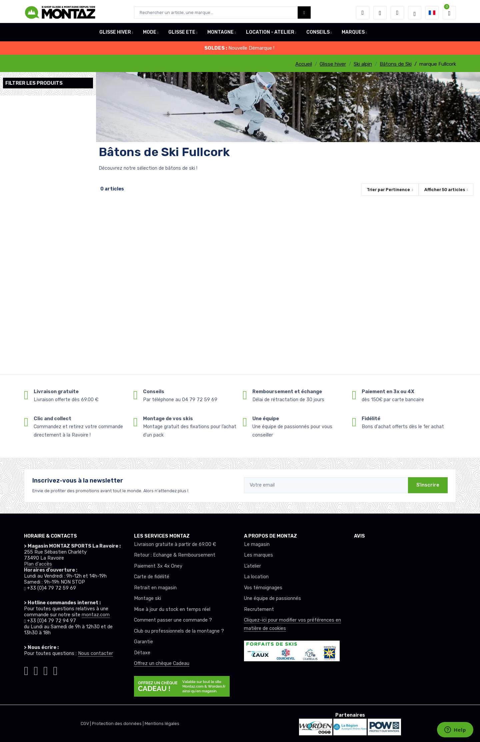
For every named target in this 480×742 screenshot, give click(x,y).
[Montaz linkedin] (55, 669)
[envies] (380, 12)
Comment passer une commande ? (173, 620)
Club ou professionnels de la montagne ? (179, 631)
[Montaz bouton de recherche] (304, 12)
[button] (362, 12)
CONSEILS (318, 34)
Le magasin (257, 544)
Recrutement (259, 609)
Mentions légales (162, 723)
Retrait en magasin (155, 588)
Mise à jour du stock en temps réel (172, 609)
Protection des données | (118, 723)
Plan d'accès (38, 564)
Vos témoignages (263, 588)
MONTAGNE (220, 34)
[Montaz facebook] (36, 669)
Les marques (258, 555)
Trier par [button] (388, 189)
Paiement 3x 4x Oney (158, 566)
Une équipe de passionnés (272, 598)
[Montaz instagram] (26, 669)
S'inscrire (427, 485)
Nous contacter (95, 653)
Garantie (143, 642)
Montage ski (147, 598)
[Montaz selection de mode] (414, 12)
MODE (149, 34)
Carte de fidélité (151, 577)
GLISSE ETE (181, 34)
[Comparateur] (397, 12)
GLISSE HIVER (115, 34)
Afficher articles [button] (444, 189)
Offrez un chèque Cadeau (161, 663)
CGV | (86, 723)
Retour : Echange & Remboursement (174, 555)
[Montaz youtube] (45, 669)
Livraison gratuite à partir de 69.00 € (175, 544)
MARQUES (353, 34)
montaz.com (96, 615)
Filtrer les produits (34, 83)
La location (256, 577)
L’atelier (252, 566)
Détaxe (142, 653)
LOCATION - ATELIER (270, 34)
